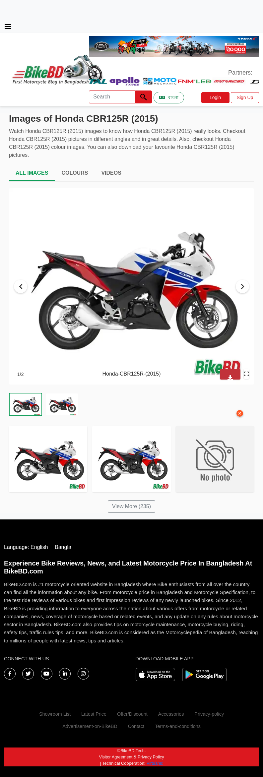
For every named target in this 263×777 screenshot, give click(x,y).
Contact (136, 726)
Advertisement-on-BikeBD (89, 726)
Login (215, 97)
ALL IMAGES (32, 173)
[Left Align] (143, 96)
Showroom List (55, 714)
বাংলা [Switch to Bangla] (168, 97)
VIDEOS (111, 173)
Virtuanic (155, 763)
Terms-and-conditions (178, 726)
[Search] (112, 96)
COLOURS (74, 173)
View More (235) (131, 506)
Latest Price (93, 714)
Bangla (63, 547)
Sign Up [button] (245, 97)
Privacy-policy (209, 714)
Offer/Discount (132, 714)
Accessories (171, 714)
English (39, 547)
